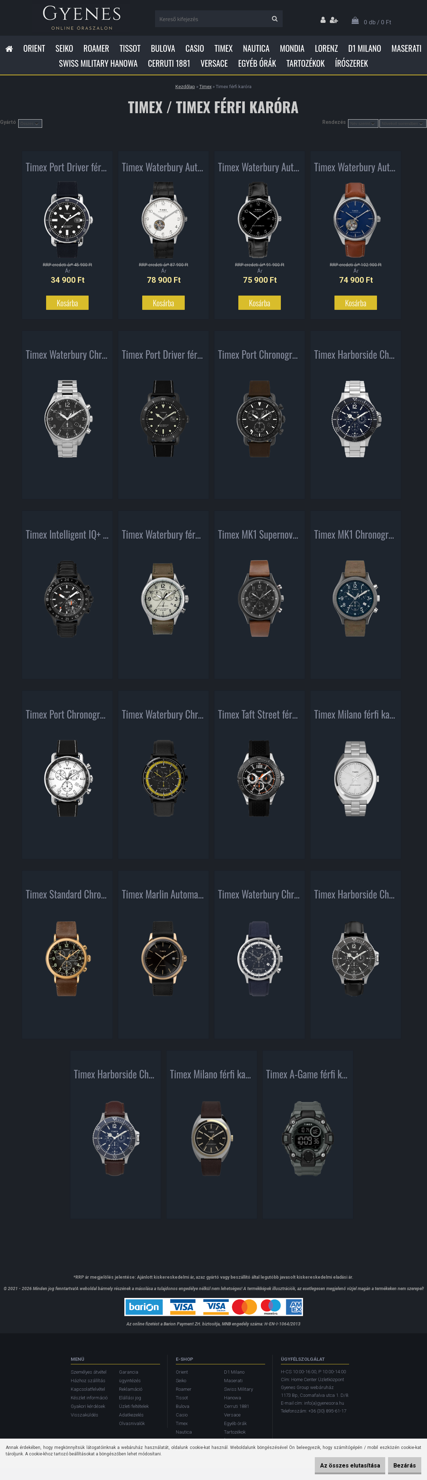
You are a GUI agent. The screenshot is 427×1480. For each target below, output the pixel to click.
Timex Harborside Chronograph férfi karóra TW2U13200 (355, 357)
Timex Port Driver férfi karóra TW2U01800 (163, 357)
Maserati (407, 48)
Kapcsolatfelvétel (88, 1389)
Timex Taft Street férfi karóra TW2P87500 (259, 717)
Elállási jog (130, 1397)
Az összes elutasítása (339, 1465)
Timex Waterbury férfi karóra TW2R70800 (163, 537)
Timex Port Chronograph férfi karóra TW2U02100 (259, 357)
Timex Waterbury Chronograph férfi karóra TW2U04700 (259, 897)
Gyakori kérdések (88, 1406)
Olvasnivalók (132, 1423)
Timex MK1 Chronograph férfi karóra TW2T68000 (355, 537)
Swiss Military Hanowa (98, 63)
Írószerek (351, 63)
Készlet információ (89, 1397)
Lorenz (326, 48)
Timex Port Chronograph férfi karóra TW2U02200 (67, 717)
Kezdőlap (185, 86)
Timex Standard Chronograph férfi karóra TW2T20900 (67, 897)
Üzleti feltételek (134, 1406)
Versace (214, 63)
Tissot (130, 48)
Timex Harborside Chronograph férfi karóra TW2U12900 (355, 897)
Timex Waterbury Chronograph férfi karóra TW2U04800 (163, 717)
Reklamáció (130, 1389)
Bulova (163, 48)
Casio (194, 48)
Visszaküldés (84, 1415)
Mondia (292, 48)
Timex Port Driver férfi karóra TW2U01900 (67, 170)
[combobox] (363, 123)
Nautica (256, 48)
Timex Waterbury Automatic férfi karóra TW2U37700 (355, 170)
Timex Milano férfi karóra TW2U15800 (211, 1077)
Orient (34, 48)
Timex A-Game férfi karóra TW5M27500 (307, 1077)
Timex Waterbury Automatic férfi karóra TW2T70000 (259, 170)
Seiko (64, 48)
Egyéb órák (257, 63)
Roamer (96, 48)
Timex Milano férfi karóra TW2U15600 (355, 717)
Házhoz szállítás (88, 1380)
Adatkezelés (131, 1415)
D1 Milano (364, 48)
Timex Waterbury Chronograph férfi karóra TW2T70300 (67, 357)
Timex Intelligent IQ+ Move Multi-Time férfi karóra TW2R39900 (67, 537)
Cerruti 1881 (169, 63)
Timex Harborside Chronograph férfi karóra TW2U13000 (115, 1077)
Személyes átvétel (88, 1372)
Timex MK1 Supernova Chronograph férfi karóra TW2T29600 (259, 537)
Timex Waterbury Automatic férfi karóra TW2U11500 (163, 170)
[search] (274, 19)
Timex (223, 48)
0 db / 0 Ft (377, 22)
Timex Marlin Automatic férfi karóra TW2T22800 (163, 897)
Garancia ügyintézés (130, 1376)
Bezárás (401, 1465)
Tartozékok (306, 63)
